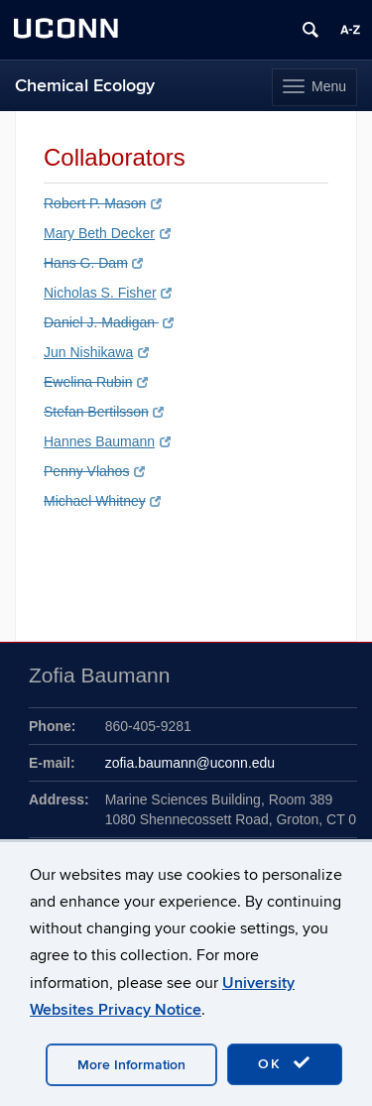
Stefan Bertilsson (104, 412)
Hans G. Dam (93, 263)
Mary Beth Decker (107, 233)
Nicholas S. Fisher (108, 293)
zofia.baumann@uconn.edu (190, 763)
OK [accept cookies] (284, 1063)
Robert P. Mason (103, 203)
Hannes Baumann (107, 441)
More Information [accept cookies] (131, 1064)
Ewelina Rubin (96, 382)
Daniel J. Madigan (109, 322)
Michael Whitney (102, 501)
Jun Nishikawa (96, 352)
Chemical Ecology (85, 85)
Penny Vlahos (94, 471)
